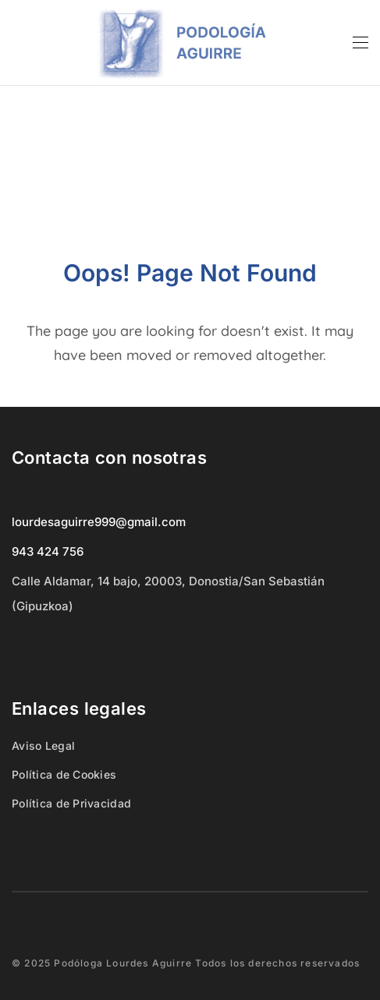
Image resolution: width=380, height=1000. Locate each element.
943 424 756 (47, 551)
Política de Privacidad (71, 803)
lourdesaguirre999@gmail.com (99, 521)
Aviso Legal (43, 745)
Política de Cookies (64, 774)
